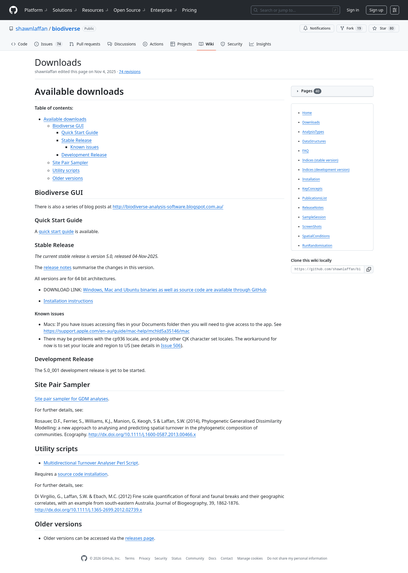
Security (161, 558)
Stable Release (77, 140)
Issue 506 (171, 345)
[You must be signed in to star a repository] (384, 28)
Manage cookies (250, 558)
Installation (311, 179)
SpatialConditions (316, 236)
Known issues (84, 147)
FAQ (305, 150)
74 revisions (130, 71)
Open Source (130, 10)
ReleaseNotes (313, 207)
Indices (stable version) (320, 160)
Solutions (65, 10)
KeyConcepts (312, 188)
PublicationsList (314, 198)
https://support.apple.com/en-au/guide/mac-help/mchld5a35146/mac (117, 331)
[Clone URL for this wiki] (327, 269)
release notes (57, 267)
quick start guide (56, 231)
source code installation (83, 474)
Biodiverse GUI (68, 126)
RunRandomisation (317, 245)
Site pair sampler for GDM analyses (71, 399)
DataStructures (314, 141)
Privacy (144, 558)
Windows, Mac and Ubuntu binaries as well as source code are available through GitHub (174, 290)
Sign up (376, 10)
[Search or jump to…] (295, 10)
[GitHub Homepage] (84, 558)
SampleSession (314, 217)
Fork (351, 28)
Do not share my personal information (297, 558)
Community (195, 558)
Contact (227, 558)
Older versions (68, 178)
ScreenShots (312, 226)
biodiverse (66, 28)
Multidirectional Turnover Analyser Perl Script (91, 463)
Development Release (84, 155)
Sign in (353, 10)
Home (307, 112)
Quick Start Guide (80, 132)
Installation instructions (68, 301)
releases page (139, 538)
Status (176, 558)
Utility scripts (66, 170)
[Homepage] (13, 10)
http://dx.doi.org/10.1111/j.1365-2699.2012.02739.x (88, 510)
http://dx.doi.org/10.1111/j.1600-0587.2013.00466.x (142, 434)
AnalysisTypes (313, 131)
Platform (36, 10)
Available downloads (65, 119)
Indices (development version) (326, 169)
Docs (212, 558)
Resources (95, 10)
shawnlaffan (32, 28)
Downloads (311, 122)
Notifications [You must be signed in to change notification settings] (316, 28)
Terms (130, 558)
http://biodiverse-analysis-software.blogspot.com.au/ (168, 207)
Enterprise (164, 10)
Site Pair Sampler (70, 162)
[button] (368, 269)
